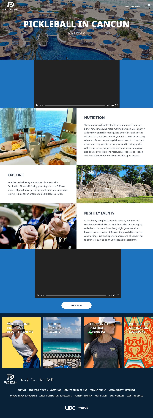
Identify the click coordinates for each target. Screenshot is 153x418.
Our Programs (117, 396)
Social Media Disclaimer (23, 396)
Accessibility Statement (122, 390)
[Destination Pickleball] (18, 6)
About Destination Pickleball (55, 396)
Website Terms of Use (75, 390)
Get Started (105, 6)
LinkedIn (50, 379)
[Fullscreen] (116, 105)
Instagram (34, 379)
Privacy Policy (98, 390)
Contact (22, 390)
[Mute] (112, 105)
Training (122, 6)
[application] (76, 84)
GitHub (42, 379)
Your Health (101, 396)
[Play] (37, 105)
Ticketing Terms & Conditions (45, 390)
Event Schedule (135, 396)
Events (136, 6)
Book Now (76, 305)
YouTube (24, 379)
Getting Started (83, 396)
